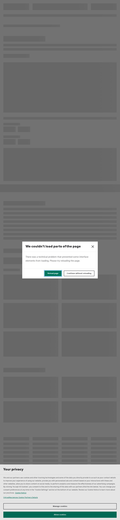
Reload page (53, 273)
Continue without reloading (79, 273)
